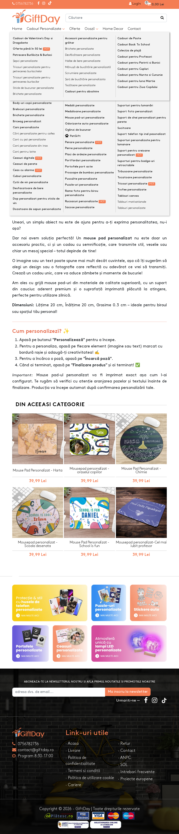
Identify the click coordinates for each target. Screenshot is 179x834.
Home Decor (113, 29)
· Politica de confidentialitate (80, 759)
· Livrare (73, 749)
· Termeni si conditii (83, 770)
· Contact (126, 749)
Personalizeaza (91, 133)
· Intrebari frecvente (136, 771)
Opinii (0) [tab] (49, 197)
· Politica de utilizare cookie (90, 777)
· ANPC (124, 756)
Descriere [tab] (24, 198)
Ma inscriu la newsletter (144, 690)
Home (17, 29)
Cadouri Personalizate (46, 29)
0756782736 (24, 3)
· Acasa (72, 742)
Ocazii (91, 29)
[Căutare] (162, 18)
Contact (134, 29)
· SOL (122, 764)
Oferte (74, 29)
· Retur (124, 742)
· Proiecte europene (135, 778)
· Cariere (73, 784)
